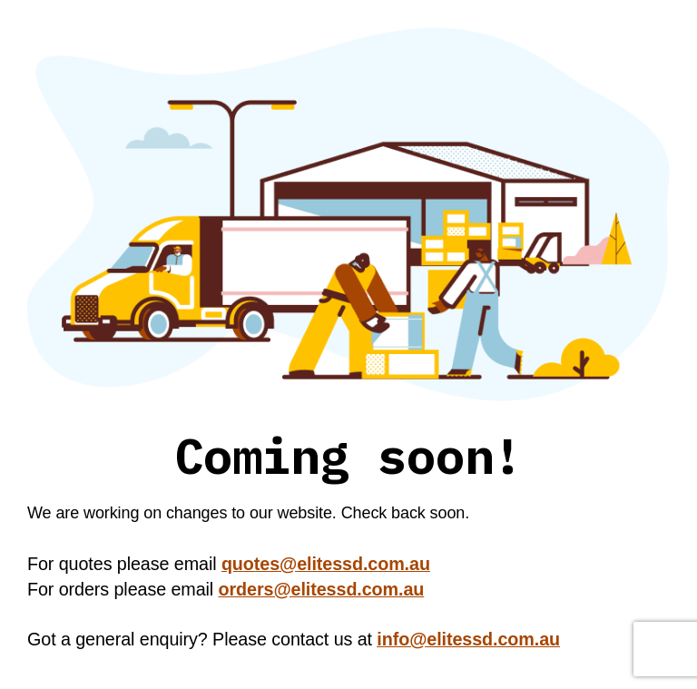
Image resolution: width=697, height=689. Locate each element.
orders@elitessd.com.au (322, 589)
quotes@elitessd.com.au (325, 564)
